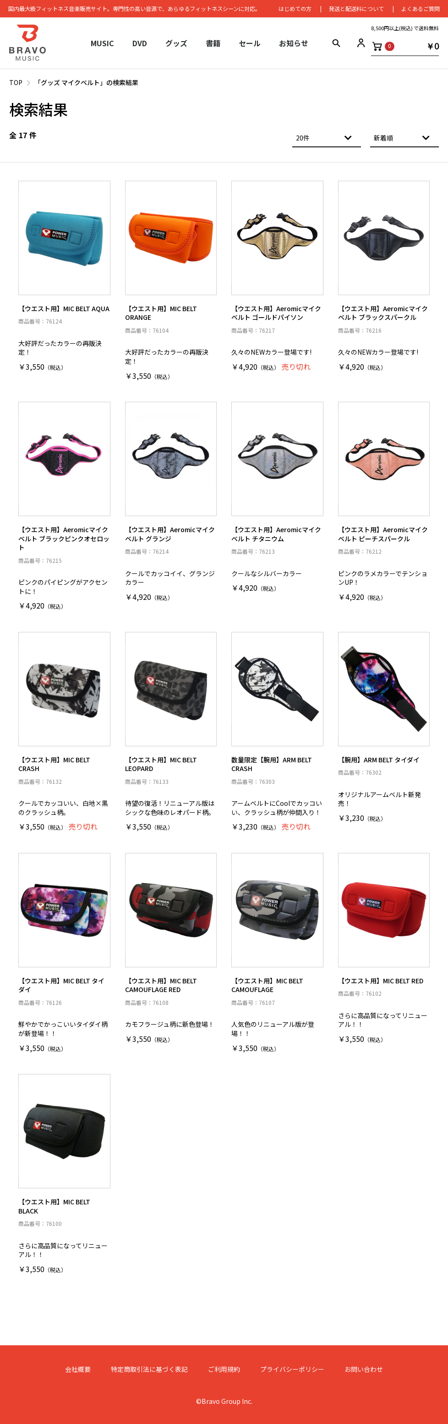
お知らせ (293, 43)
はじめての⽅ (294, 9)
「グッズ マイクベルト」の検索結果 (86, 82)
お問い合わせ (363, 1369)
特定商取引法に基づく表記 (149, 1369)
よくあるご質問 (419, 9)
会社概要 (78, 1369)
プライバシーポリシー (292, 1369)
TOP (15, 82)
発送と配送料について (355, 9)
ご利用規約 (224, 1369)
